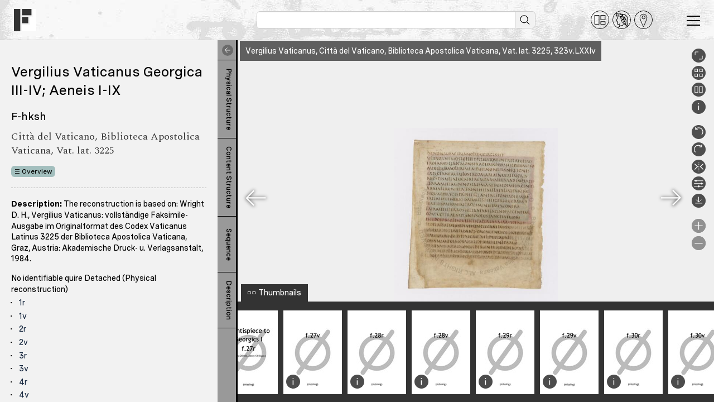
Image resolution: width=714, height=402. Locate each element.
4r (23, 381)
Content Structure (229, 177)
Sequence (229, 244)
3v (23, 368)
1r (22, 302)
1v (23, 316)
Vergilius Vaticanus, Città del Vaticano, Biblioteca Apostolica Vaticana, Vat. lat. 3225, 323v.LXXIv (420, 50)
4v (24, 394)
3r (23, 355)
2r (22, 328)
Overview (37, 171)
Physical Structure (229, 99)
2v (23, 342)
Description (229, 300)
